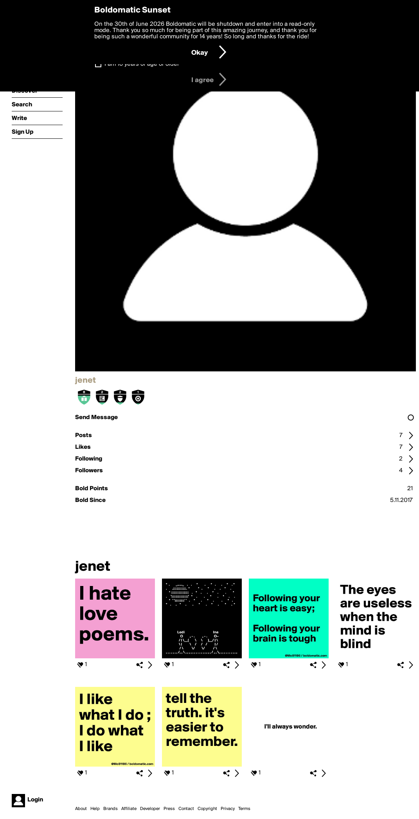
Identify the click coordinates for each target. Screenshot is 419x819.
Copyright (207, 808)
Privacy (228, 808)
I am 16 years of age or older (141, 64)
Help (95, 808)
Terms (244, 808)
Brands (110, 808)
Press (169, 808)
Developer (150, 808)
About (81, 808)
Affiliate (129, 808)
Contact (186, 808)
